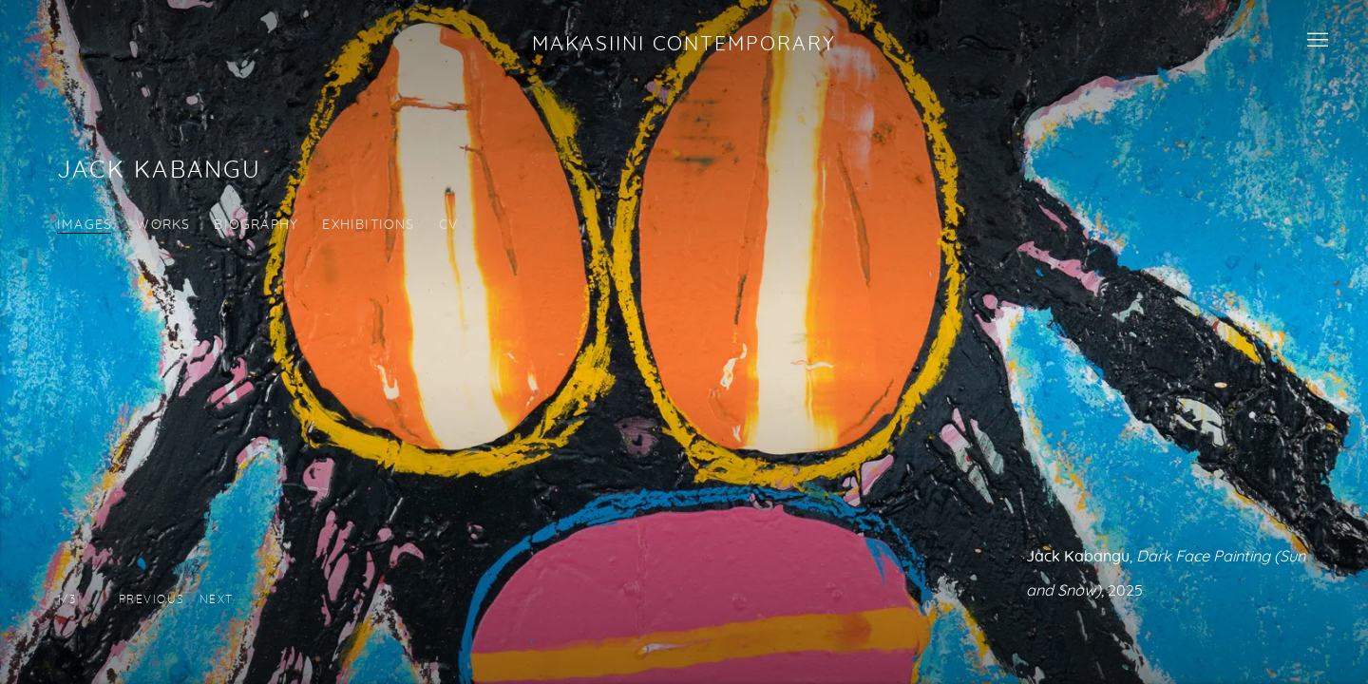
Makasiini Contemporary (683, 43)
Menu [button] (1316, 41)
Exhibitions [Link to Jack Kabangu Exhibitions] (368, 225)
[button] (152, 599)
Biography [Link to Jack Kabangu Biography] (256, 225)
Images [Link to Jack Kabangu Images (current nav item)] (84, 225)
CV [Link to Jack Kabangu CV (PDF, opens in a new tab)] (448, 225)
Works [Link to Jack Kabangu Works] (163, 225)
